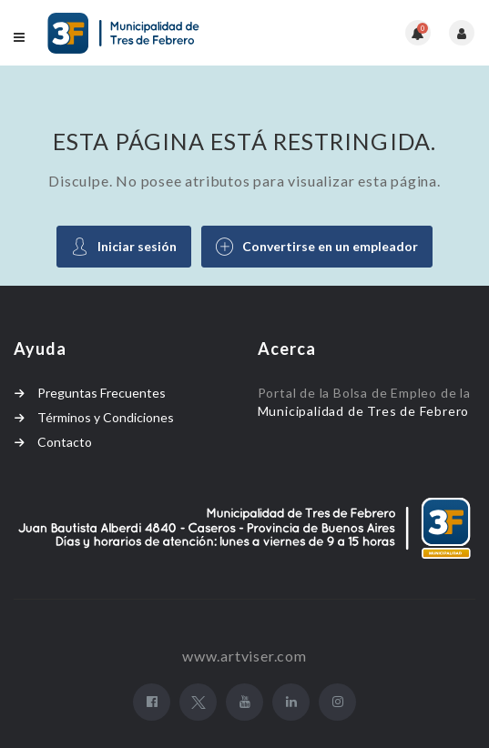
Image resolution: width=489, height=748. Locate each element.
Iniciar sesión (124, 246)
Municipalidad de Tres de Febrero (365, 411)
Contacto (64, 442)
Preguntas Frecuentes (101, 392)
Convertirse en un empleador (317, 246)
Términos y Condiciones (105, 417)
